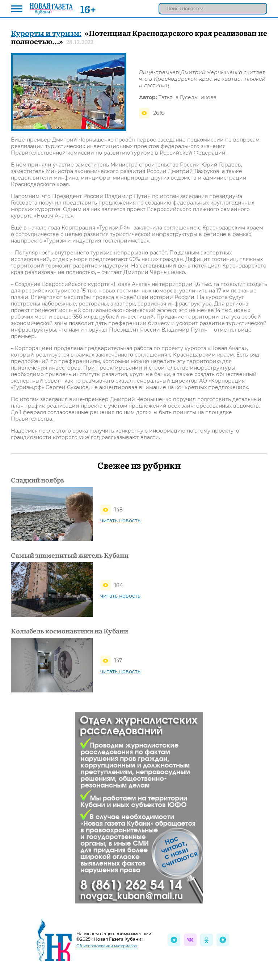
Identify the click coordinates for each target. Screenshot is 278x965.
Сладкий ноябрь (37, 480)
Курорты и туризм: (46, 32)
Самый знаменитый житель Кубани (70, 555)
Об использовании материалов (106, 946)
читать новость (120, 520)
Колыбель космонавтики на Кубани (69, 631)
